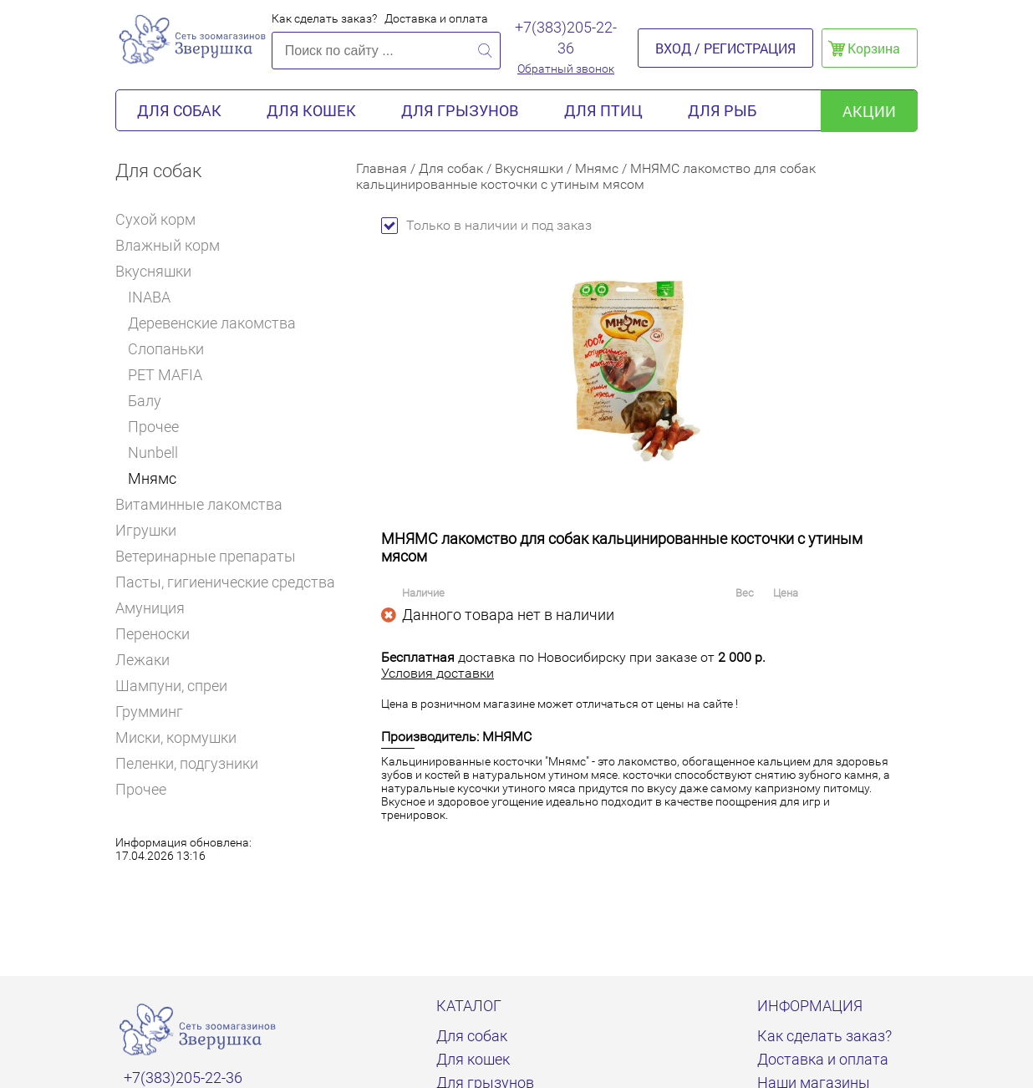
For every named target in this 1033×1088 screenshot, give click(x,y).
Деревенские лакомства (212, 323)
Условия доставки (437, 673)
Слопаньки (166, 349)
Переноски (152, 634)
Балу (144, 400)
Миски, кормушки (176, 737)
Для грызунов (460, 110)
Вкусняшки (159, 271)
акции (869, 111)
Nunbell (153, 452)
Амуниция (157, 608)
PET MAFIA (165, 375)
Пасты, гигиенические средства (225, 582)
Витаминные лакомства (206, 504)
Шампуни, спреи (171, 685)
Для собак (179, 110)
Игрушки (153, 530)
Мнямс (152, 478)
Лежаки (142, 660)
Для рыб (722, 110)
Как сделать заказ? (324, 18)
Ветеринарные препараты (212, 556)
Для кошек (311, 110)
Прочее (153, 426)
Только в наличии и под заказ (486, 225)
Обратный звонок (565, 68)
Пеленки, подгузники (186, 763)
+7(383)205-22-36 (566, 37)
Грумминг (156, 711)
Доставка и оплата (436, 18)
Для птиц (603, 110)
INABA (149, 297)
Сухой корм (162, 219)
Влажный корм (174, 245)
